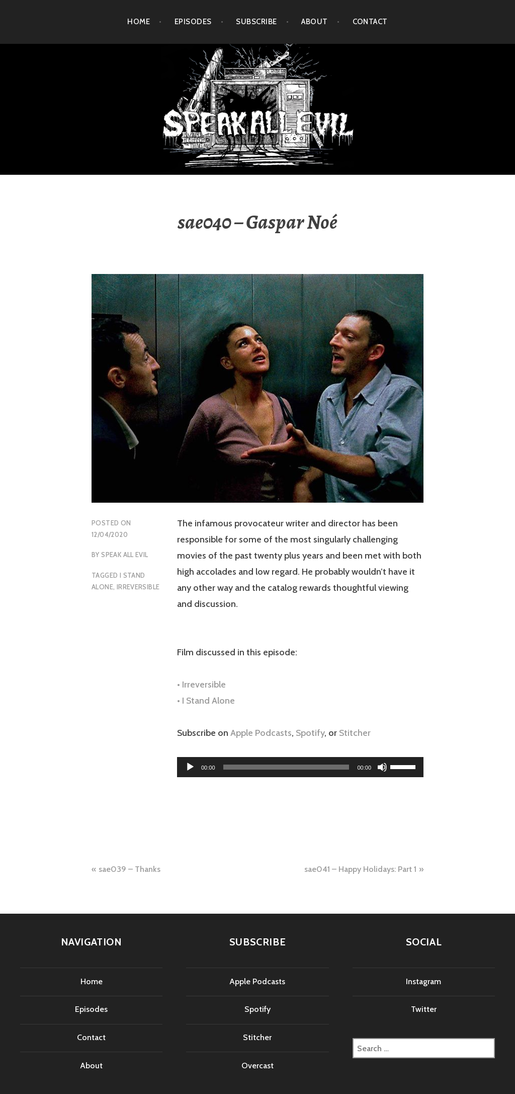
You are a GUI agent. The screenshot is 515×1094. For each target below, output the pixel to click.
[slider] (286, 767)
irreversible (138, 587)
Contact (370, 21)
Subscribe (256, 21)
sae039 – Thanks (129, 869)
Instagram (423, 981)
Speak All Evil (124, 555)
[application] (300, 767)
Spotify (310, 732)
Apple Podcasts (261, 732)
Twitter (424, 1009)
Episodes (193, 21)
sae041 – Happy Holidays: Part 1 (360, 869)
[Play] (190, 767)
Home (138, 21)
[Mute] (382, 767)
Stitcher (355, 732)
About (314, 21)
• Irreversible (201, 684)
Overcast (257, 1065)
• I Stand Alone (206, 700)
